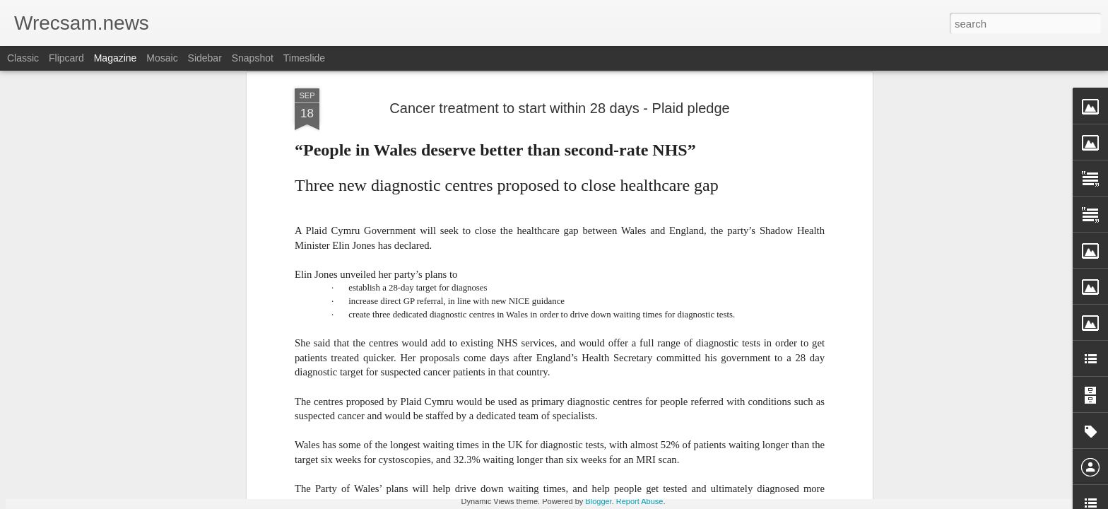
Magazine (115, 58)
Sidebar (205, 58)
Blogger (598, 501)
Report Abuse (640, 501)
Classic (23, 58)
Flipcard (66, 58)
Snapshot (252, 58)
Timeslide (304, 58)
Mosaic (161, 58)
